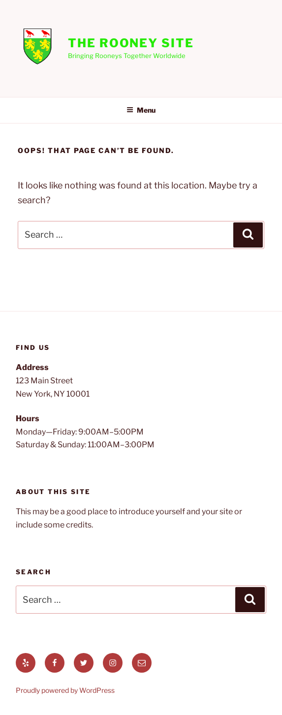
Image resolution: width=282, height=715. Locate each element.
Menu (141, 110)
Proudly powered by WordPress (65, 690)
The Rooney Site (131, 43)
